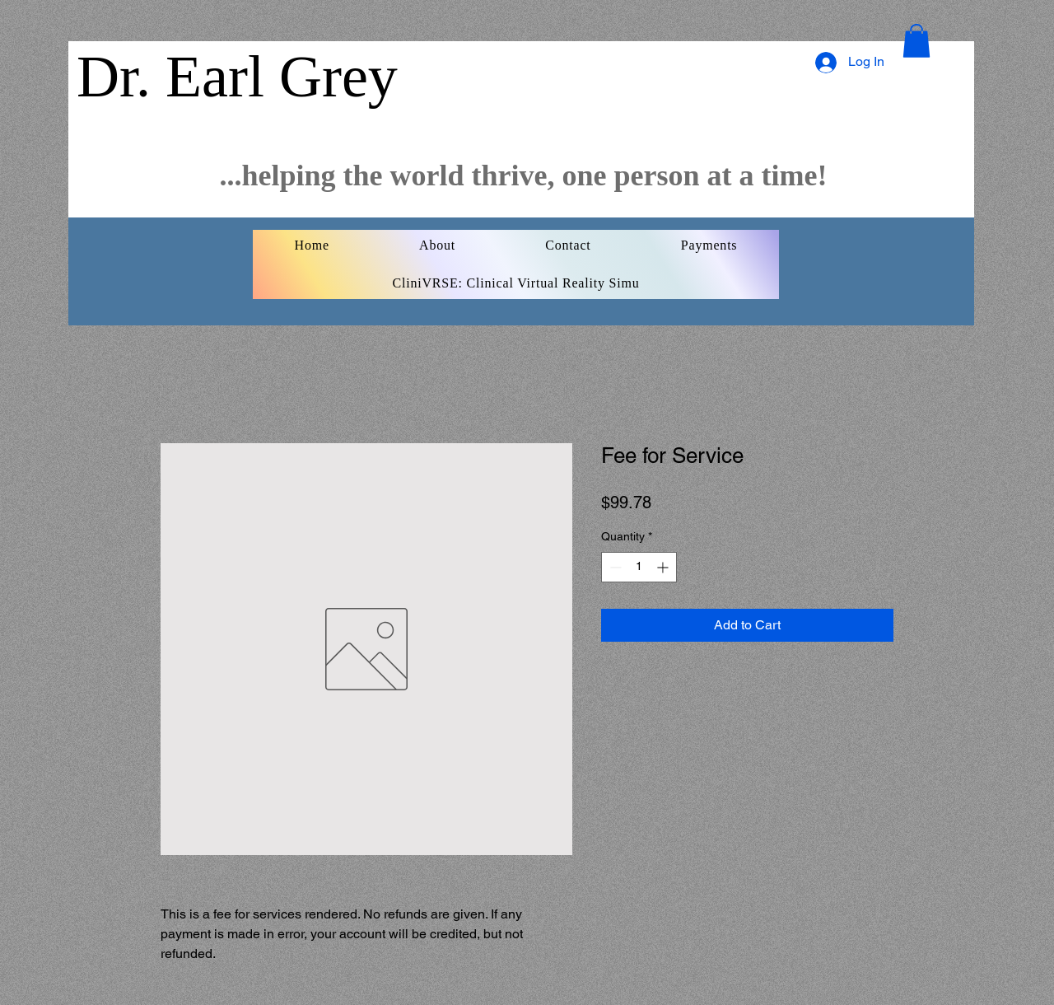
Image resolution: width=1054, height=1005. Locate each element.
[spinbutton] (639, 567)
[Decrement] (614, 567)
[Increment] (664, 567)
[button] (916, 41)
